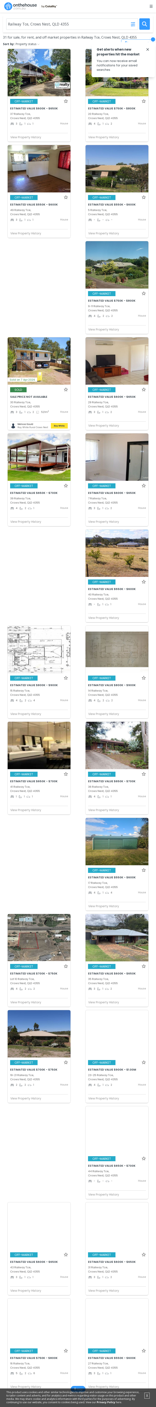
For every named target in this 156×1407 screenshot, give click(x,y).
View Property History (27, 137)
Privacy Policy (106, 1402)
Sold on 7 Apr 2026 (22, 380)
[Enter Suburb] (72, 24)
